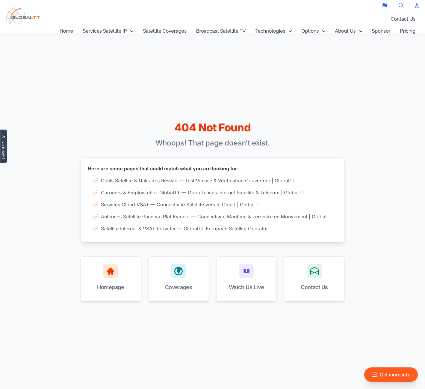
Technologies (273, 31)
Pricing (407, 31)
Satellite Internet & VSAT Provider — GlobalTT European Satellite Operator (180, 229)
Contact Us (403, 19)
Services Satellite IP (108, 31)
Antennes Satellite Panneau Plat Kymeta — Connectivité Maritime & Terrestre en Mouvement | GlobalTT (212, 217)
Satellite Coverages (164, 31)
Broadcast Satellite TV (221, 31)
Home (66, 31)
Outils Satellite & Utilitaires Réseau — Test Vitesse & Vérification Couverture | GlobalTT (194, 181)
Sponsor (381, 31)
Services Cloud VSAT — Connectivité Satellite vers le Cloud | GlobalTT (177, 205)
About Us (348, 31)
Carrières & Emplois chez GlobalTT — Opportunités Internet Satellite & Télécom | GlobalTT (199, 193)
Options (313, 31)
